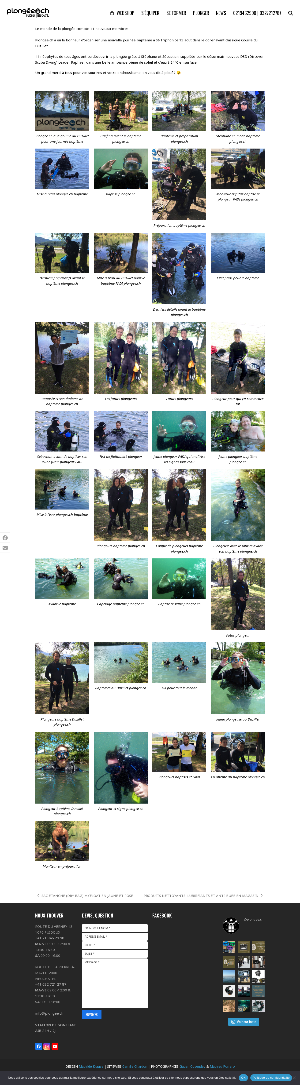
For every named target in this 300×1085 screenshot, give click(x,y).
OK (243, 1077)
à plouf (167, 72)
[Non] (294, 1077)
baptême (144, 40)
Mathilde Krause (91, 1066)
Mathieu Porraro (222, 1066)
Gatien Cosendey (192, 1066)
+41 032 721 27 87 (50, 984)
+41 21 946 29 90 (49, 938)
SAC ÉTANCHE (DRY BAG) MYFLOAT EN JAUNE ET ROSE (85, 896)
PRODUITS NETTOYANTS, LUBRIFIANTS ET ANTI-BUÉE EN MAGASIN (203, 896)
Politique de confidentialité (271, 1077)
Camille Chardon (134, 1066)
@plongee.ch (253, 919)
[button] (290, 13)
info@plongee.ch (49, 1013)
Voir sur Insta (243, 1022)
